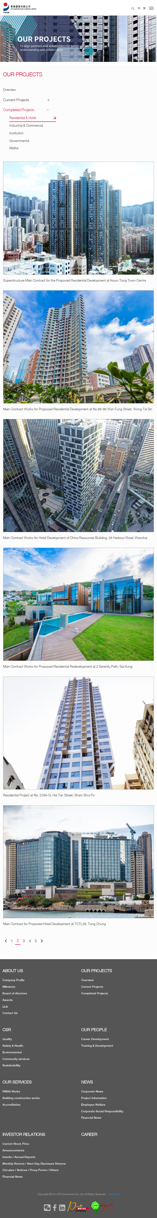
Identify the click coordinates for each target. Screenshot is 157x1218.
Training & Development (97, 1045)
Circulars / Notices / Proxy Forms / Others (30, 1170)
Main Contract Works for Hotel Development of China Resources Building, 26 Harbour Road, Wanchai (75, 538)
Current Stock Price (15, 1143)
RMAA (13, 148)
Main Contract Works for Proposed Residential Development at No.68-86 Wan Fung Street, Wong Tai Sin (77, 409)
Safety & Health (12, 1045)
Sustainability (11, 1065)
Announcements (13, 1150)
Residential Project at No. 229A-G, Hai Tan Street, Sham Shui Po (49, 795)
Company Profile (13, 980)
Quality (7, 1039)
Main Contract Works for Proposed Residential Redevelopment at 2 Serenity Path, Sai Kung (67, 666)
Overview (9, 89)
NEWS (87, 1082)
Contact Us (10, 1013)
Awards (7, 1000)
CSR (6, 1029)
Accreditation (11, 1104)
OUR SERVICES (17, 1082)
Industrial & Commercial (26, 125)
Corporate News (92, 1091)
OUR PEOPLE (94, 1029)
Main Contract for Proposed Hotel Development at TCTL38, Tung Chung (54, 924)
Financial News (91, 1117)
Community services (15, 1059)
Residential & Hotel (22, 118)
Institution (16, 133)
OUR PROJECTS (96, 970)
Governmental (19, 141)
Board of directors (14, 993)
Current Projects (16, 100)
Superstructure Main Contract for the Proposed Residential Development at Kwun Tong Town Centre (74, 280)
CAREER (89, 1134)
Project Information (94, 1098)
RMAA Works (11, 1091)
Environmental (12, 1052)
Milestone (8, 986)
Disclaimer (114, 1194)
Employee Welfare (93, 1104)
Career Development (95, 1039)
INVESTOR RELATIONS (23, 1134)
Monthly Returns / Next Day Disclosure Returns (34, 1163)
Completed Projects (18, 110)
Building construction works (21, 1098)
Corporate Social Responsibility (102, 1111)
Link (5, 1006)
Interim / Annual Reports (18, 1157)
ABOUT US (12, 970)
